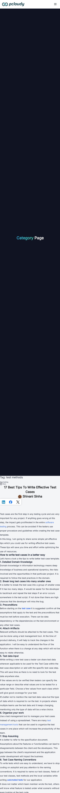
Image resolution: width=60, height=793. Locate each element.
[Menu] (55, 4)
